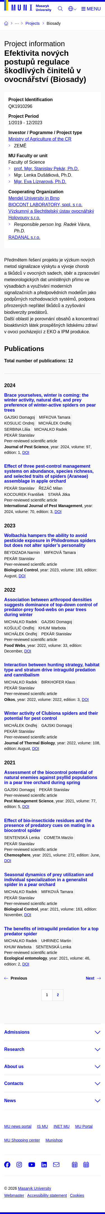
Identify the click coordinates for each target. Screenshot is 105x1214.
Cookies (77, 1195)
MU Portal (83, 1126)
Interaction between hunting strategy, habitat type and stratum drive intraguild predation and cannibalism (51, 669)
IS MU (42, 1126)
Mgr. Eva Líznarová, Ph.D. (40, 181)
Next (93, 978)
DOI (25, 452)
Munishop (54, 1140)
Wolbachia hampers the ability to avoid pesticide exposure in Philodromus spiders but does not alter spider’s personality (50, 540)
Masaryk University (34, 1188)
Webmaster (14, 1195)
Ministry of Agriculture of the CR (39, 139)
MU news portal (17, 1126)
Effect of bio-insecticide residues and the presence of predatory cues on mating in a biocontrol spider (49, 825)
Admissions (17, 1032)
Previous (15, 978)
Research (14, 1049)
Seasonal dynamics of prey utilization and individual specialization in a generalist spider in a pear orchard (48, 879)
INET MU (61, 1126)
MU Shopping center (22, 1140)
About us (14, 1066)
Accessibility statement (47, 1195)
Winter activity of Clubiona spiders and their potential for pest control (51, 716)
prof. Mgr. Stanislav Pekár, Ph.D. (46, 168)
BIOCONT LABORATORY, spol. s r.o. (45, 204)
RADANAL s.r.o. (24, 237)
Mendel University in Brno (33, 198)
